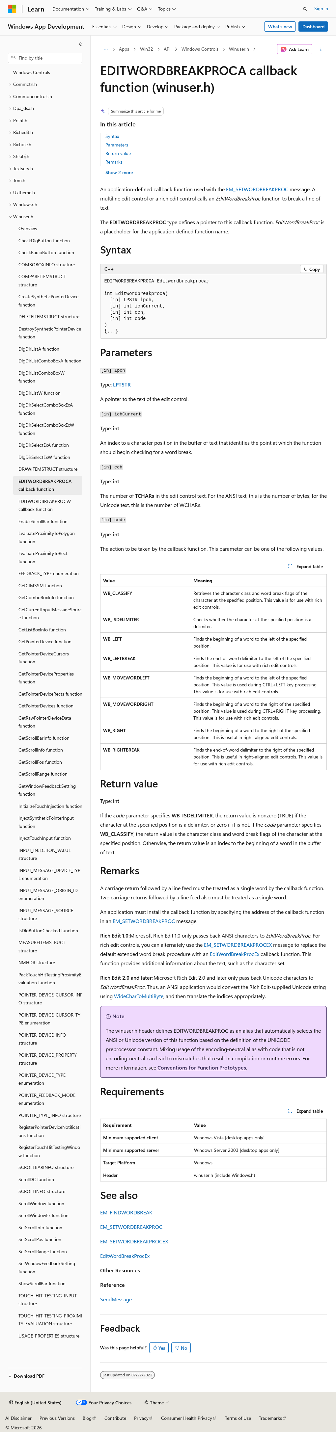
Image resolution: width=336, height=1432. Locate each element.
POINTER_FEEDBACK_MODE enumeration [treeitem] (46, 1099)
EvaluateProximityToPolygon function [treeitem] (46, 537)
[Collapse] (81, 44)
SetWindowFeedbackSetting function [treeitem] (46, 1267)
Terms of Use (238, 1418)
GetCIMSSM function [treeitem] (40, 585)
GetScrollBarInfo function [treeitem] (44, 738)
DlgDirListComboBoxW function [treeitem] (41, 377)
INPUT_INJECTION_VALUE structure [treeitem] (44, 854)
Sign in (321, 8)
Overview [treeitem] (27, 228)
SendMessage (116, 1299)
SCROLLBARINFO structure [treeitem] (45, 1167)
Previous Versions (57, 1418)
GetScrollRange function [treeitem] (43, 774)
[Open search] (305, 9)
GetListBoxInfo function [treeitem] (42, 629)
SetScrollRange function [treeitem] (42, 1251)
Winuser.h (239, 49)
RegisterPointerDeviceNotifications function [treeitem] (49, 1131)
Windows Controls (200, 49)
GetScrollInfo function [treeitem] (40, 750)
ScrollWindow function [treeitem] (41, 1203)
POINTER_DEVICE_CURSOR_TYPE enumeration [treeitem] (49, 1019)
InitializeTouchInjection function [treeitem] (50, 806)
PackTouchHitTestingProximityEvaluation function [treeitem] (49, 978)
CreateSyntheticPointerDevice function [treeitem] (48, 300)
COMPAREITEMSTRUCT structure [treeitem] (42, 280)
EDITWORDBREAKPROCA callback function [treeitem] (44, 485)
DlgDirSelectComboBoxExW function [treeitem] (46, 429)
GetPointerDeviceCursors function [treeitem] (43, 657)
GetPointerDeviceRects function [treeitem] (50, 694)
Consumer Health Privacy (186, 1418)
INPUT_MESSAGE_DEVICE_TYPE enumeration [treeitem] (49, 874)
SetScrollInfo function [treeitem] (40, 1227)
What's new (280, 26)
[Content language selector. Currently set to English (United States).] (35, 1402)
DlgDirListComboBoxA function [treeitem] (49, 361)
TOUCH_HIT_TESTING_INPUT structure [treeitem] (47, 1299)
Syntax (112, 136)
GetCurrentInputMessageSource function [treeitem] (50, 613)
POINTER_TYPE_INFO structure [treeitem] (49, 1115)
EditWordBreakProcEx (234, 953)
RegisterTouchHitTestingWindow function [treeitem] (49, 1151)
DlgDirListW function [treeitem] (39, 393)
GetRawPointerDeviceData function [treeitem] (44, 722)
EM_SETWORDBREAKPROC (257, 189)
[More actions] (320, 49)
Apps (124, 49)
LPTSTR (122, 384)
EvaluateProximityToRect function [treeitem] (43, 557)
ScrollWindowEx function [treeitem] (43, 1215)
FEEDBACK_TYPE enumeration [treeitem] (48, 573)
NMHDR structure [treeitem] (36, 962)
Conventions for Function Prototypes (201, 1067)
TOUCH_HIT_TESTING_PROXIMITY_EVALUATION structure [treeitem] (50, 1320)
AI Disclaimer (18, 1418)
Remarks (114, 162)
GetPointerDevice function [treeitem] (44, 641)
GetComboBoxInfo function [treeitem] (46, 597)
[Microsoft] (12, 9)
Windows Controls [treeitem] (31, 72)
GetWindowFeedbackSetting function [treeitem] (47, 790)
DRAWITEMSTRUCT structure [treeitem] (47, 469)
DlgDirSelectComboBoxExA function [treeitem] (45, 409)
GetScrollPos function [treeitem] (40, 762)
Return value (118, 153)
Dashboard (313, 26)
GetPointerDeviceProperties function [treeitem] (46, 678)
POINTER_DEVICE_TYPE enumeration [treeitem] (42, 1079)
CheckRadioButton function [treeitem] (46, 252)
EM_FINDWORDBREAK (126, 1212)
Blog (87, 1418)
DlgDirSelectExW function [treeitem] (44, 457)
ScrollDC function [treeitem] (36, 1179)
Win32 (146, 49)
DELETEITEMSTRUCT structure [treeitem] (48, 316)
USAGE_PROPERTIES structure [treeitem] (48, 1336)
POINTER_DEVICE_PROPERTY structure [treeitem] (47, 1059)
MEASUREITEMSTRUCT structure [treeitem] (41, 946)
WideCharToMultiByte (138, 996)
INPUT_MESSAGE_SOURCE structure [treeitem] (45, 914)
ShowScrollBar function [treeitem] (42, 1283)
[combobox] (45, 58)
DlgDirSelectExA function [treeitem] (43, 445)
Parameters (116, 145)
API (167, 49)
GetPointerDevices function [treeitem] (45, 706)
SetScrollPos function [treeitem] (39, 1239)
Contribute (115, 1418)
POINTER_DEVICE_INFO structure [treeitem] (42, 1039)
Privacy (141, 1418)
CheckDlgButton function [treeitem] (44, 240)
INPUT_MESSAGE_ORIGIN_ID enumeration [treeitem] (48, 894)
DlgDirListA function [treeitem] (38, 349)
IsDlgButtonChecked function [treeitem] (48, 930)
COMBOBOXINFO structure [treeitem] (46, 264)
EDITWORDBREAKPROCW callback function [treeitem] (44, 505)
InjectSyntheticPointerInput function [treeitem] (46, 822)
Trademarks (270, 1418)
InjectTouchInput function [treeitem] (44, 838)
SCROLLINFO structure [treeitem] (41, 1191)
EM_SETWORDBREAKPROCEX (238, 944)
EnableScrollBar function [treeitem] (43, 521)
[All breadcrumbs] (106, 49)
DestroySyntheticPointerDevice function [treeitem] (49, 333)
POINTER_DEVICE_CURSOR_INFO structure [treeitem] (50, 999)
